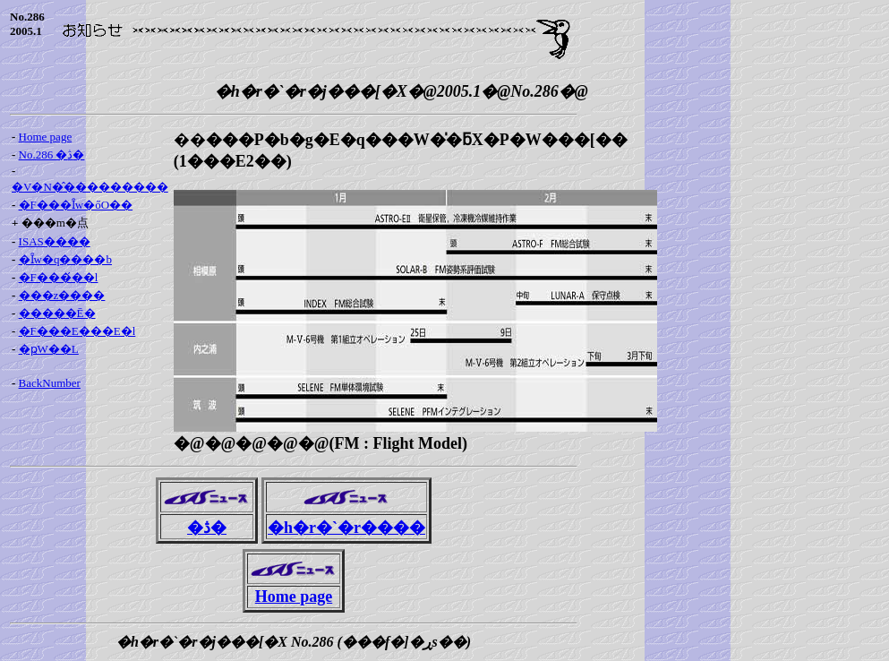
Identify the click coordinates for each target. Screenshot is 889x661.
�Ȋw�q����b (65, 259)
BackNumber (50, 383)
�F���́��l (58, 277)
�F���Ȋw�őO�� (76, 204)
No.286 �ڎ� (52, 154)
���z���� (62, 295)
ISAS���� (54, 241)
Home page (46, 136)
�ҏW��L (49, 349)
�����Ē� (57, 313)
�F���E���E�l (77, 331)
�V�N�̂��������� (90, 186)
